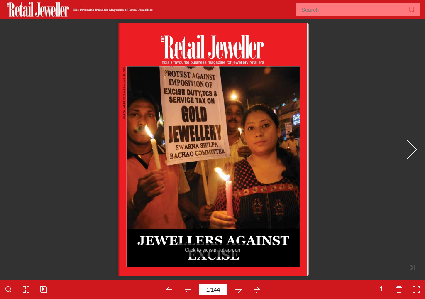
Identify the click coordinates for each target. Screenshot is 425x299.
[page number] (213, 289)
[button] (411, 9)
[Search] (352, 9)
